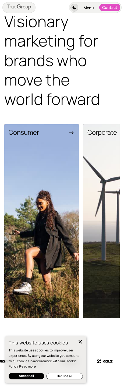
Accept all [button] (26, 375)
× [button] (80, 342)
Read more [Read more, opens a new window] (27, 366)
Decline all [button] (64, 376)
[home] (19, 7)
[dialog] (45, 359)
